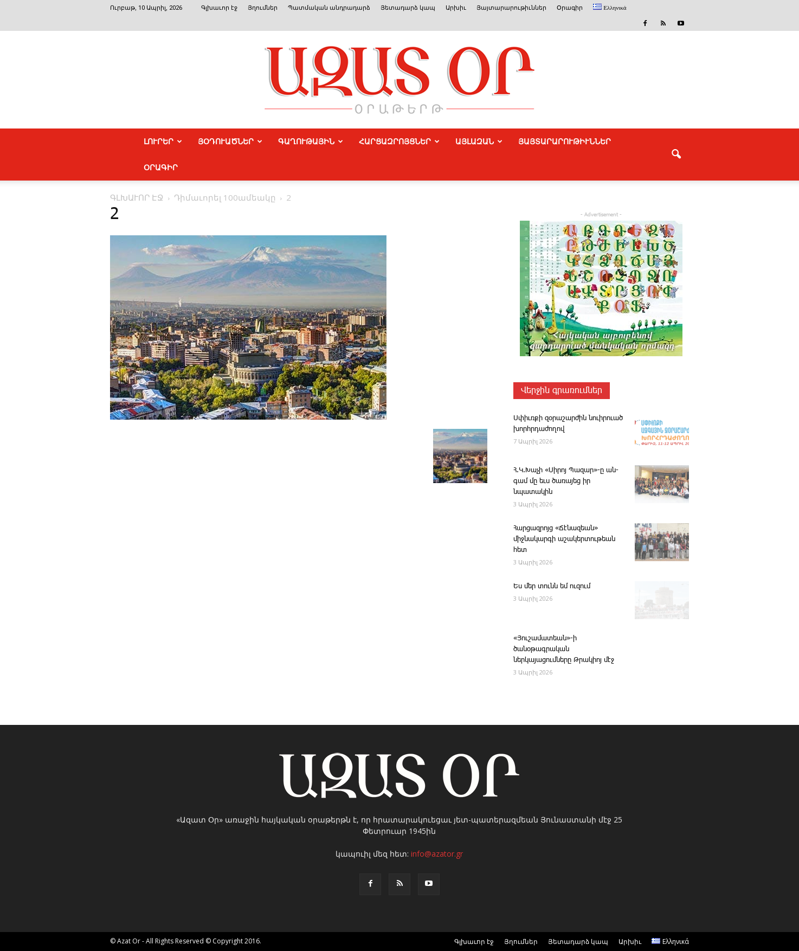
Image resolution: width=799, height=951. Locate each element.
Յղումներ (263, 7)
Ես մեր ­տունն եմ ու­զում (551, 586)
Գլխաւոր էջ (219, 7)
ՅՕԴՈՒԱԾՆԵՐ (230, 141)
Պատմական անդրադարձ (329, 7)
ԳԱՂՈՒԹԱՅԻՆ (310, 141)
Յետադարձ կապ (408, 7)
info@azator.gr (437, 854)
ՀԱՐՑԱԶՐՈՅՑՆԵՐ (399, 141)
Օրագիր (570, 7)
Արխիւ (456, 7)
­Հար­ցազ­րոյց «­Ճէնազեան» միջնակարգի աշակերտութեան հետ (564, 539)
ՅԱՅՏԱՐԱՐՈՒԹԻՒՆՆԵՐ (564, 141)
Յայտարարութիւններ (511, 7)
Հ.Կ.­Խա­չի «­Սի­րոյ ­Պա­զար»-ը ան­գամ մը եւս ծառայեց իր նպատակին (565, 481)
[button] (676, 155)
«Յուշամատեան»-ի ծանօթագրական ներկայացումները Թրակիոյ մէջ (563, 649)
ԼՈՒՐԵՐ (163, 141)
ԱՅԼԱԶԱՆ (478, 141)
